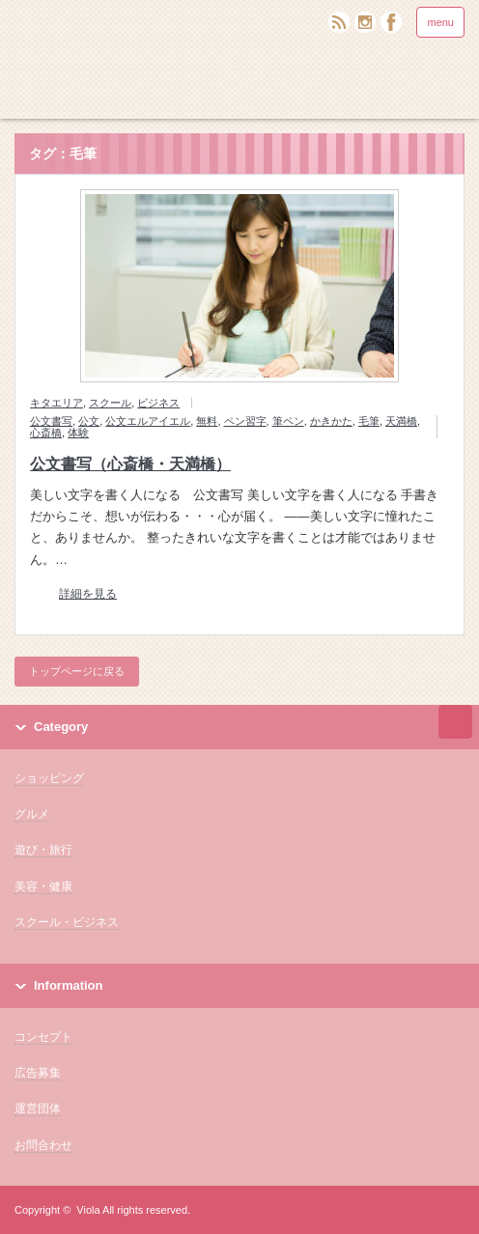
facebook (391, 22)
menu (440, 22)
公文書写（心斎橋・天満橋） (130, 464)
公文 (88, 421)
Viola (87, 1210)
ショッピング (49, 778)
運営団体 (37, 1108)
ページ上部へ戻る (455, 722)
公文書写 (51, 421)
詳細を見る (88, 594)
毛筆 (369, 421)
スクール (110, 402)
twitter (365, 22)
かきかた (331, 421)
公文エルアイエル (147, 421)
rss (339, 22)
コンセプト (43, 1037)
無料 (206, 421)
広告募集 (37, 1073)
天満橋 (401, 421)
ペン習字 (245, 421)
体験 (78, 432)
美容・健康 (43, 886)
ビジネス (158, 402)
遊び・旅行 (43, 849)
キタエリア (56, 402)
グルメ (31, 814)
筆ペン (288, 421)
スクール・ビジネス (66, 922)
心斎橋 (46, 432)
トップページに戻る (77, 671)
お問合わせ (43, 1145)
